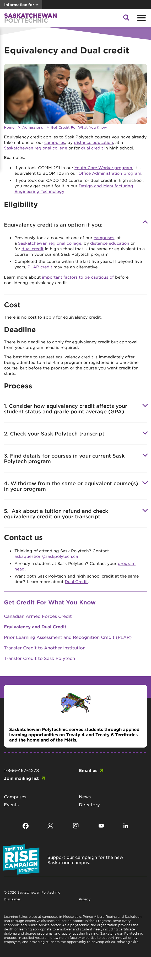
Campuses (15, 796)
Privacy (84, 899)
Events (11, 804)
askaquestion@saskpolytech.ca (46, 556)
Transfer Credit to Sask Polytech (39, 658)
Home (9, 127)
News (85, 796)
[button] (126, 19)
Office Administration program (109, 173)
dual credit (92, 147)
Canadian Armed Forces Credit (38, 616)
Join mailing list (21, 778)
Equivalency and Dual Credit (35, 626)
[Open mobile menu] (141, 18)
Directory (89, 804)
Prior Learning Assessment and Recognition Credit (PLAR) (68, 637)
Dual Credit (76, 581)
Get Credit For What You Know (79, 127)
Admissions (32, 127)
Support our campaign (72, 857)
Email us (88, 770)
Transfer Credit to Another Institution (44, 647)
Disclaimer (12, 899)
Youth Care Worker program (103, 167)
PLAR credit (40, 266)
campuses (54, 142)
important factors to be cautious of (78, 276)
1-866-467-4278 (21, 770)
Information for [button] (19, 4)
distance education (93, 142)
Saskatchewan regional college (35, 147)
